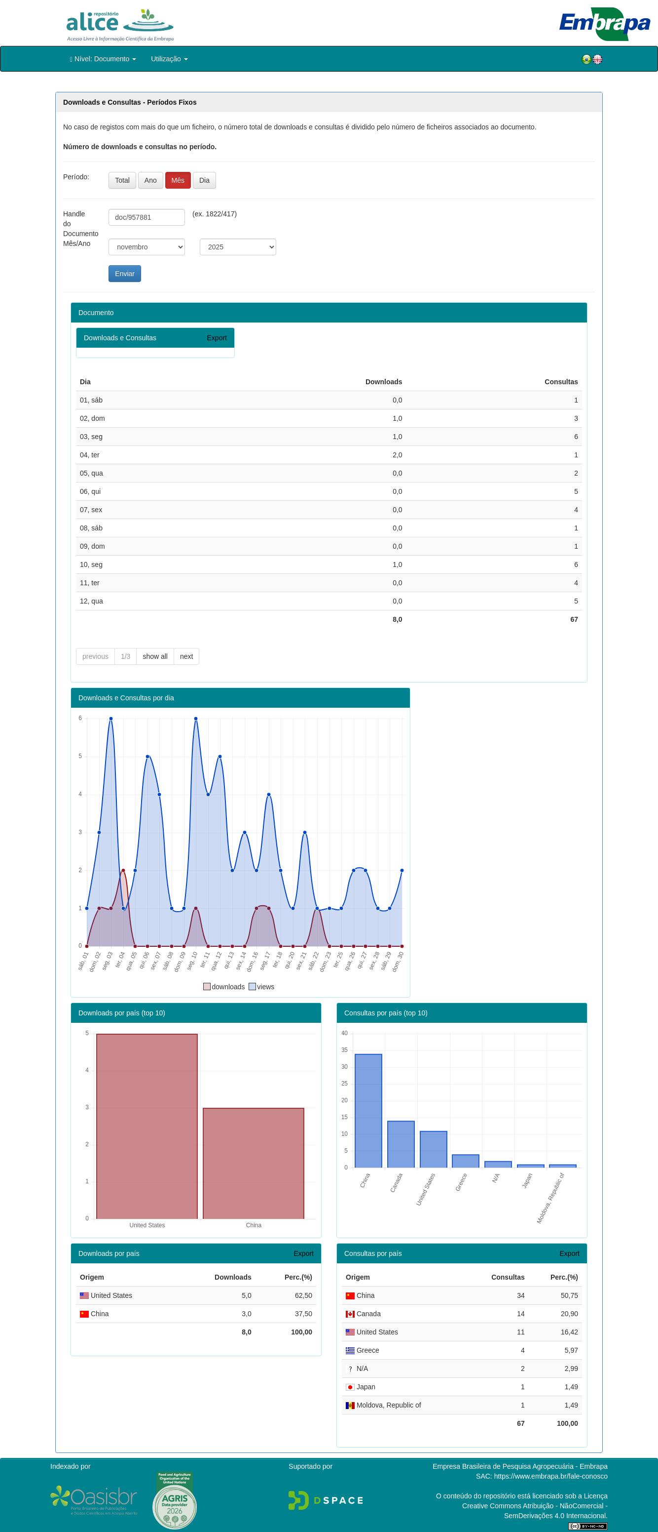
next (186, 656)
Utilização (169, 59)
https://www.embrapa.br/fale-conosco (551, 1476)
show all (155, 656)
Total (122, 180)
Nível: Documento (103, 59)
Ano (151, 180)
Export (217, 338)
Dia (204, 180)
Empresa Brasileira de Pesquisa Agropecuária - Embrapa (520, 1466)
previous (95, 656)
